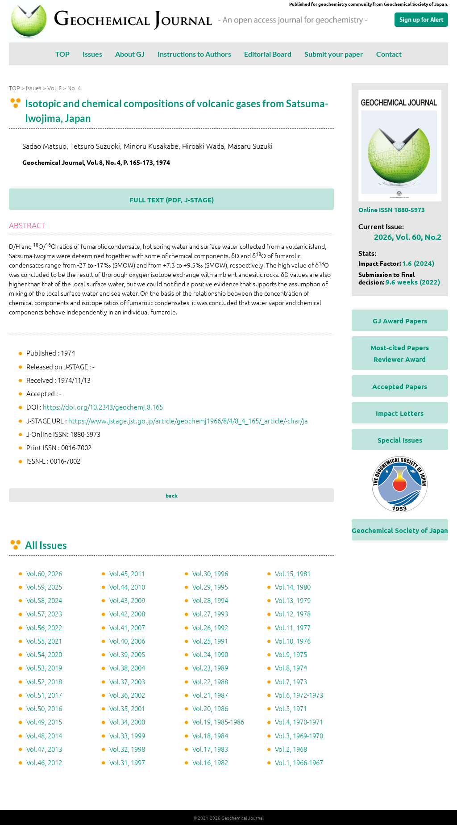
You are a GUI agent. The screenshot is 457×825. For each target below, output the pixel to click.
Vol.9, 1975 (291, 654)
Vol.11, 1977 (293, 627)
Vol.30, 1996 (210, 573)
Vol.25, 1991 (210, 640)
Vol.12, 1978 (293, 613)
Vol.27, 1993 (210, 613)
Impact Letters (400, 413)
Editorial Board (267, 54)
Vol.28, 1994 (210, 600)
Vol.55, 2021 (44, 640)
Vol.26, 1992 (210, 627)
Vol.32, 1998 (127, 749)
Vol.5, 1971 (291, 708)
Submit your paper (333, 54)
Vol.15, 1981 (293, 573)
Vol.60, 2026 (44, 573)
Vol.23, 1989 (210, 667)
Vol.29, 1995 (210, 586)
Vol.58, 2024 (44, 600)
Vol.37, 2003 (127, 681)
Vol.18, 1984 (210, 735)
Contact (389, 54)
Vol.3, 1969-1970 (299, 735)
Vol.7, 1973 (291, 681)
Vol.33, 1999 (127, 735)
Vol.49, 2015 (44, 721)
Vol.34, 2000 (127, 721)
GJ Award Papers (400, 320)
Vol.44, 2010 (127, 586)
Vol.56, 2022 (44, 627)
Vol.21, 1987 (210, 694)
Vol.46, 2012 (44, 762)
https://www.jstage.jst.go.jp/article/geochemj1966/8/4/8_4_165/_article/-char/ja (188, 420)
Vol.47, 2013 (44, 749)
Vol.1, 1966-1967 (299, 762)
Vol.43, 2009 (127, 600)
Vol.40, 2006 (127, 640)
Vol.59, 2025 (44, 586)
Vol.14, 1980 (293, 586)
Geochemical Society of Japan (400, 530)
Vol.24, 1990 (210, 654)
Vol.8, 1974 (291, 667)
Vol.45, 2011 (127, 573)
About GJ (130, 54)
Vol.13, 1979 (293, 600)
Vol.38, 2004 (127, 667)
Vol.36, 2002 (127, 694)
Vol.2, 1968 (291, 749)
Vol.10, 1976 (293, 640)
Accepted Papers (399, 386)
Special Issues (400, 440)
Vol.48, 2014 (44, 735)
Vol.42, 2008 (127, 613)
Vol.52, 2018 (44, 681)
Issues (92, 54)
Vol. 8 (54, 88)
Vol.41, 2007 (127, 627)
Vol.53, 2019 (44, 667)
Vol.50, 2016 (44, 708)
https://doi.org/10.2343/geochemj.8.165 (103, 406)
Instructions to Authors (194, 54)
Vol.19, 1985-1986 (218, 721)
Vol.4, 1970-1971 (299, 721)
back (172, 495)
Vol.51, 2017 (44, 694)
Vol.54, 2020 (44, 654)
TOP (62, 54)
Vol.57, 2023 (44, 613)
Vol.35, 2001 (127, 708)
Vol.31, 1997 (127, 762)
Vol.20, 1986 (210, 708)
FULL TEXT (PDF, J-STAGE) (171, 199)
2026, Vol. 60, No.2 (407, 236)
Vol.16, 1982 (210, 762)
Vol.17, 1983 (210, 749)
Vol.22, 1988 (210, 681)
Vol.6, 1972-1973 (299, 694)
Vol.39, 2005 (127, 654)
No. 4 (74, 88)
